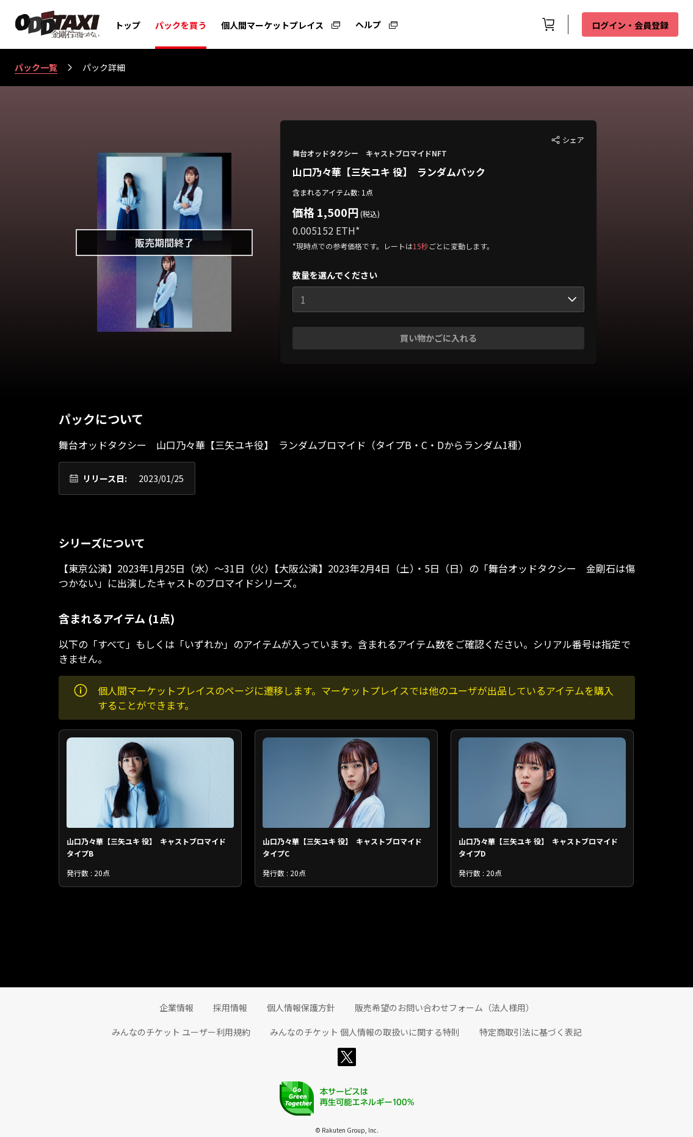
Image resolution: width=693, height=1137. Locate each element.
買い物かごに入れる (438, 338)
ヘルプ (368, 23)
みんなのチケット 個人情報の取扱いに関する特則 (365, 1032)
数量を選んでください (334, 275)
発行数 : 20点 (88, 873)
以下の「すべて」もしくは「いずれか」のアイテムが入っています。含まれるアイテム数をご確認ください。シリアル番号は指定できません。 (345, 651)
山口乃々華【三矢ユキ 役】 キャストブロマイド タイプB (150, 846)
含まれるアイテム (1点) (117, 618)
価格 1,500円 (325, 212)
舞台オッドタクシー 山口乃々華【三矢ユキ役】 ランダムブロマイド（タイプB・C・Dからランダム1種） (293, 444)
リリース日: (104, 478)
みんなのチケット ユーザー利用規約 (181, 1032)
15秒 (421, 246)
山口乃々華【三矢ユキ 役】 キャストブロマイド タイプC (346, 846)
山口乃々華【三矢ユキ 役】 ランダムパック (388, 171)
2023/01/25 (161, 478)
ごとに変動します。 (461, 246)
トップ (127, 25)
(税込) (369, 213)
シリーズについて (102, 542)
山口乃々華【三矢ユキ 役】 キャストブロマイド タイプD (542, 846)
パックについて (101, 419)
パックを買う (180, 25)
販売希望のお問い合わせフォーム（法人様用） (444, 1007)
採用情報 (230, 1007)
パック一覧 (36, 67)
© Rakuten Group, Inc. (347, 1130)
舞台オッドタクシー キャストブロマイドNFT (369, 153)
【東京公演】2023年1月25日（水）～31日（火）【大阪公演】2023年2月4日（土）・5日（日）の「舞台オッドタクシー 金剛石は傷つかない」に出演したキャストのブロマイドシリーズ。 (347, 575)
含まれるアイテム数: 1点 (332, 192)
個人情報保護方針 (301, 1007)
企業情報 (176, 1007)
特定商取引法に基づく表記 (530, 1032)
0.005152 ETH (323, 230)
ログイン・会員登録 (630, 25)
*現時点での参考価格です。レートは (352, 246)
